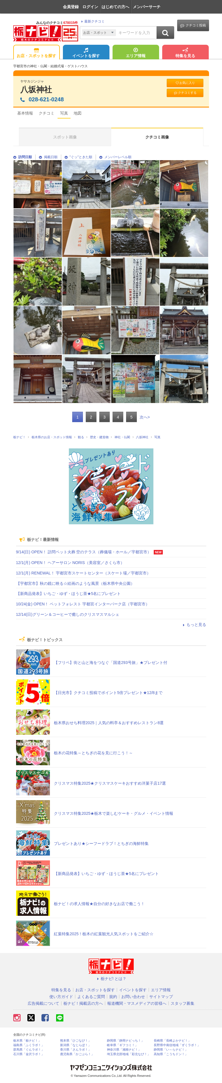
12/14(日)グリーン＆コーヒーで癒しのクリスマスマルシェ (67, 614)
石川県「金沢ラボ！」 (28, 1054)
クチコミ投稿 (193, 25)
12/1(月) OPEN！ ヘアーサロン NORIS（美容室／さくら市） (70, 562)
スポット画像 (65, 137)
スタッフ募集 (182, 1003)
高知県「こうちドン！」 (171, 1054)
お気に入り (185, 83)
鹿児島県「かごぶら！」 (77, 1054)
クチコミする (185, 93)
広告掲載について (43, 1003)
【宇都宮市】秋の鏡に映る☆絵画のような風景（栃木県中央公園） (75, 583)
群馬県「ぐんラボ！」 (28, 1049)
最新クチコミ (92, 21)
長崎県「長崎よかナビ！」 (172, 1040)
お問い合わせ (133, 996)
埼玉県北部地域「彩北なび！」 (128, 1054)
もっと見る (193, 624)
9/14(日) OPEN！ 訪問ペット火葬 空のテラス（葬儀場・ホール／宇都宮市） (83, 552)
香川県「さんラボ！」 (75, 1049)
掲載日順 (48, 157)
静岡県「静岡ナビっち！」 (125, 1040)
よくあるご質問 (91, 996)
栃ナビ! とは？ (111, 978)
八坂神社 (36, 89)
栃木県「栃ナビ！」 (27, 1040)
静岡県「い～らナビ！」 (171, 1049)
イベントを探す (86, 53)
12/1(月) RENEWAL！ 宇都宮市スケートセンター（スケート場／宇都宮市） (83, 573)
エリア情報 (136, 53)
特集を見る (185, 53)
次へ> (145, 417)
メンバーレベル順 (115, 157)
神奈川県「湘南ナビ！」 (124, 1049)
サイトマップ (161, 996)
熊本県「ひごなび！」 (75, 1040)
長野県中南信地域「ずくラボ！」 (177, 1045)
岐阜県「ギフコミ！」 (122, 1045)
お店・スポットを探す (36, 53)
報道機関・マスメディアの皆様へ (136, 1003)
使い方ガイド (61, 996)
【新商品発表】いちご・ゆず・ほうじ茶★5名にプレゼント (68, 593)
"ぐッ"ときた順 (79, 157)
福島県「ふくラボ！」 (28, 1045)
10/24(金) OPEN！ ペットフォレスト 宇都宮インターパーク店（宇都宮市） (83, 604)
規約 (113, 996)
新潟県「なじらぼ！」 (75, 1045)
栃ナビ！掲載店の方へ (83, 1003)
